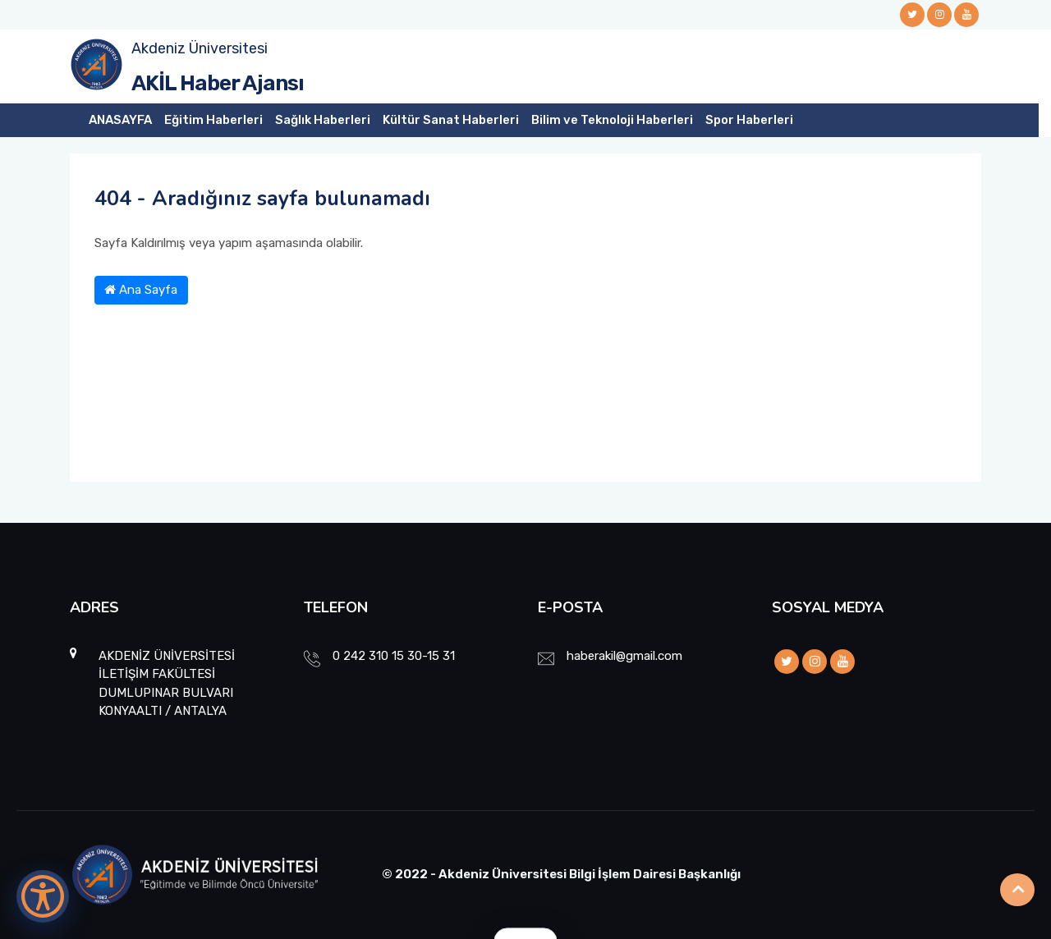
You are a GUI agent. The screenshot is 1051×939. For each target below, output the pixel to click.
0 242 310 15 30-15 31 (394, 655)
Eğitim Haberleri (213, 119)
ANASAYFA (120, 119)
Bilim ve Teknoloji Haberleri (612, 119)
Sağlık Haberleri (322, 119)
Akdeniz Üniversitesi (199, 48)
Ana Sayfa (140, 289)
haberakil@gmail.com (624, 655)
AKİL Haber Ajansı (217, 83)
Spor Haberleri (749, 119)
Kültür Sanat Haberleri (451, 119)
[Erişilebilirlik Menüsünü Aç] (42, 896)
